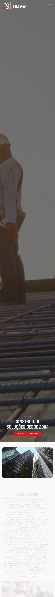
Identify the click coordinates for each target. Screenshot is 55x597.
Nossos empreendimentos (27, 434)
